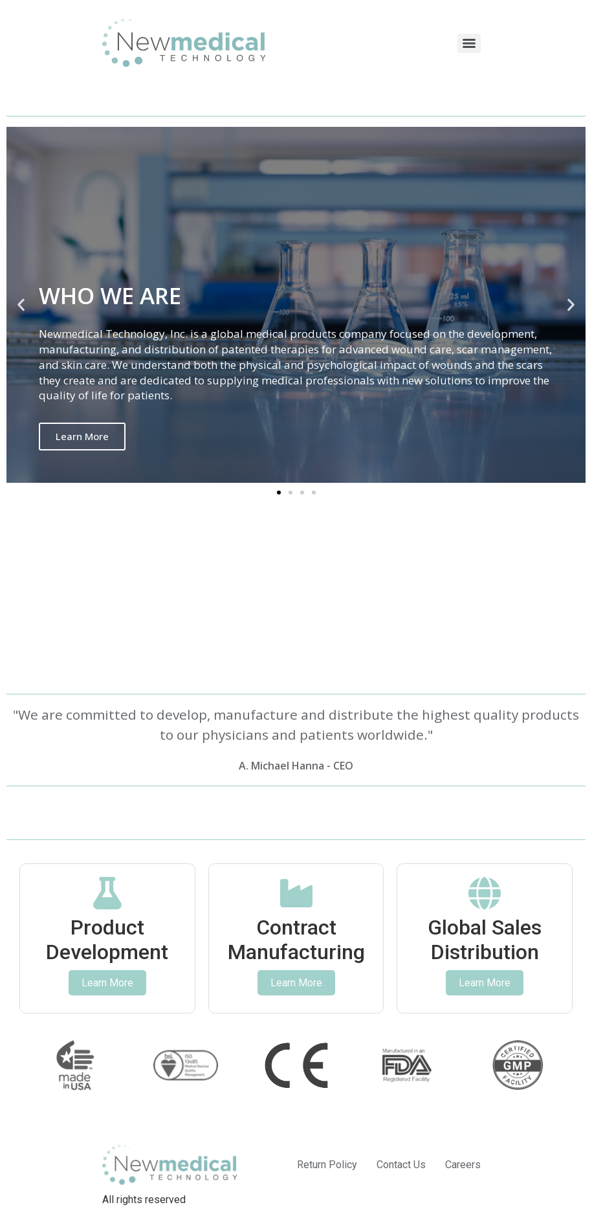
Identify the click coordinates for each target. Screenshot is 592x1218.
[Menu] (469, 43)
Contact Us (401, 1164)
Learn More (82, 436)
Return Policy (327, 1164)
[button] (21, 305)
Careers (463, 1164)
